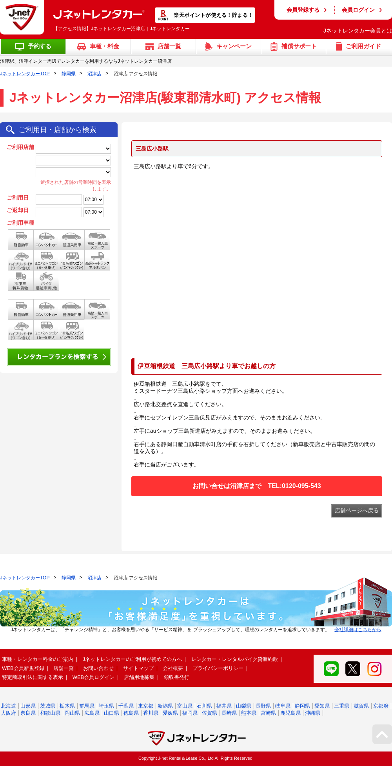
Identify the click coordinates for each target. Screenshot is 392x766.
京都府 (380, 706)
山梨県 (243, 706)
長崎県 (229, 713)
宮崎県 (268, 713)
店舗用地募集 (139, 677)
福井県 (224, 706)
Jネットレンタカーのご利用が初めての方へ (132, 659)
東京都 (145, 706)
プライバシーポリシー (217, 668)
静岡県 (69, 73)
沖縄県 (312, 713)
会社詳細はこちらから (357, 629)
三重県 (341, 706)
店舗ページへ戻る (357, 510)
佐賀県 (209, 713)
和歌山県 (50, 713)
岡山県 (72, 713)
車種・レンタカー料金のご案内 (37, 659)
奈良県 (28, 713)
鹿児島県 (290, 713)
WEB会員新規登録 (23, 668)
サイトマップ (138, 668)
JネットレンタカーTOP (24, 73)
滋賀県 (361, 706)
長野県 (263, 706)
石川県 (204, 706)
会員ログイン (358, 10)
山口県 (111, 713)
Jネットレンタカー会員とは (357, 30)
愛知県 (322, 706)
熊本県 (248, 713)
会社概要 (173, 668)
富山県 (184, 706)
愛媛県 (170, 713)
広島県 (92, 713)
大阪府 (8, 713)
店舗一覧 (63, 668)
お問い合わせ (98, 668)
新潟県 (165, 706)
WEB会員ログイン (94, 677)
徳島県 (131, 713)
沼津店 (94, 73)
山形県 (28, 706)
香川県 (150, 713)
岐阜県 (282, 706)
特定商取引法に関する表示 (32, 677)
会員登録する (303, 10)
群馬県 (86, 706)
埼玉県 (106, 706)
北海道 (8, 706)
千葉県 (126, 706)
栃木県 (67, 706)
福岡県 (190, 713)
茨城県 (47, 706)
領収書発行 (176, 677)
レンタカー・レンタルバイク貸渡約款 (234, 659)
